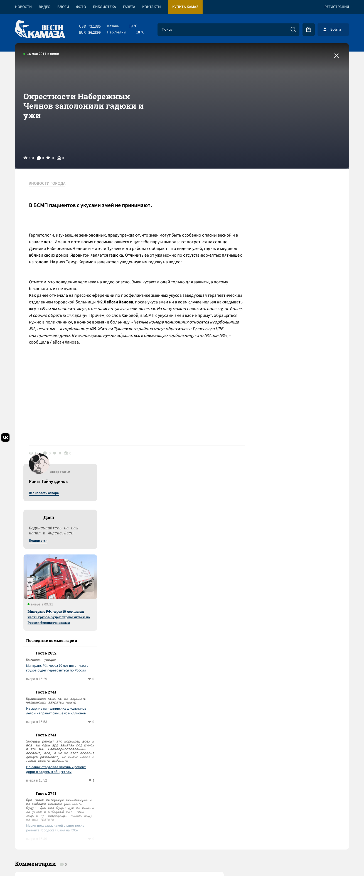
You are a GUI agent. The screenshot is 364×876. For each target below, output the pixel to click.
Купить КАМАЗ (185, 7)
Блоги (63, 7)
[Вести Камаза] (40, 29)
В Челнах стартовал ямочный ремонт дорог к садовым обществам (299, 466)
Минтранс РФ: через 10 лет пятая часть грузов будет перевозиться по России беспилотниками (302, 313)
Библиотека (104, 7)
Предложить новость (294, 665)
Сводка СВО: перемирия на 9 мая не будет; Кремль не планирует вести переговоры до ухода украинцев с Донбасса (113, 748)
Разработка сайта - (327, 860)
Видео (44, 7)
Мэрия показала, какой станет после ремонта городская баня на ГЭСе (299, 524)
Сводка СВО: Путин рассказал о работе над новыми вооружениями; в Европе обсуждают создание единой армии (116, 700)
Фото (81, 7)
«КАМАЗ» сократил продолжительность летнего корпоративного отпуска (100, 724)
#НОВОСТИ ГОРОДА (47, 183)
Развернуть (182, 838)
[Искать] (293, 29)
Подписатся (281, 237)
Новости (23, 7)
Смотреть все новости (198, 646)
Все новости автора (287, 190)
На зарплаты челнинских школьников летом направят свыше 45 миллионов (300, 407)
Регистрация (336, 7)
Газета (129, 7)
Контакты (151, 7)
